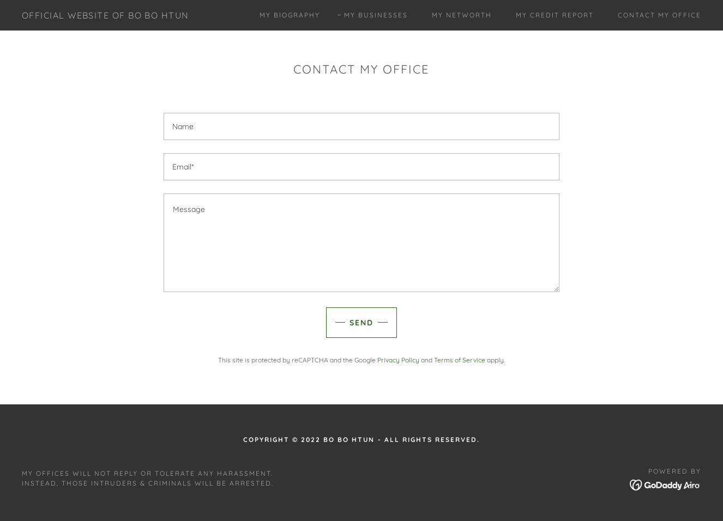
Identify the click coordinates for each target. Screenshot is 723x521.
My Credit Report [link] (555, 15)
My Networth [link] (462, 15)
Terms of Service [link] (459, 360)
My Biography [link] (290, 15)
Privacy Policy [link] (398, 360)
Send (361, 323)
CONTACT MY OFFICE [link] (659, 15)
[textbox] (361, 126)
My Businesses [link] (376, 15)
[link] (105, 15)
